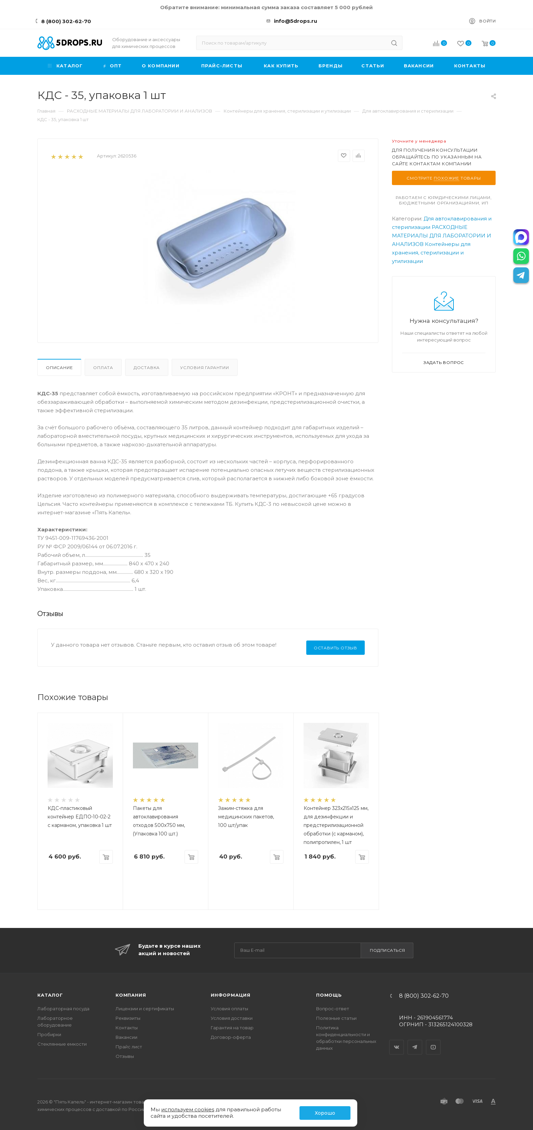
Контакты (127, 1027)
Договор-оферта (231, 1037)
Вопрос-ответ (332, 1008)
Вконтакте (397, 1041)
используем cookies (187, 1109)
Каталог (50, 995)
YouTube (433, 1041)
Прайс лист (129, 1046)
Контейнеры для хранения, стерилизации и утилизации (431, 252)
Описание (59, 367)
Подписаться (387, 950)
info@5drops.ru (295, 21)
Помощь (329, 995)
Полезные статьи (336, 1018)
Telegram (415, 1041)
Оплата (103, 367)
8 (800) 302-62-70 (66, 21)
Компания (131, 995)
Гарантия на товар (232, 1027)
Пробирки (49, 1034)
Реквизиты (128, 1018)
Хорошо (325, 1113)
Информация (231, 995)
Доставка (147, 367)
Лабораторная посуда (63, 1008)
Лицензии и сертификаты (145, 1008)
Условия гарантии (204, 367)
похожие (446, 178)
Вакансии (126, 1037)
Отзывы (125, 1056)
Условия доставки (232, 1018)
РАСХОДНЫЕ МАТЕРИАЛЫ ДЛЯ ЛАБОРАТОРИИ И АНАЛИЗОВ (441, 235)
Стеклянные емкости (62, 1044)
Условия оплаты (229, 1008)
